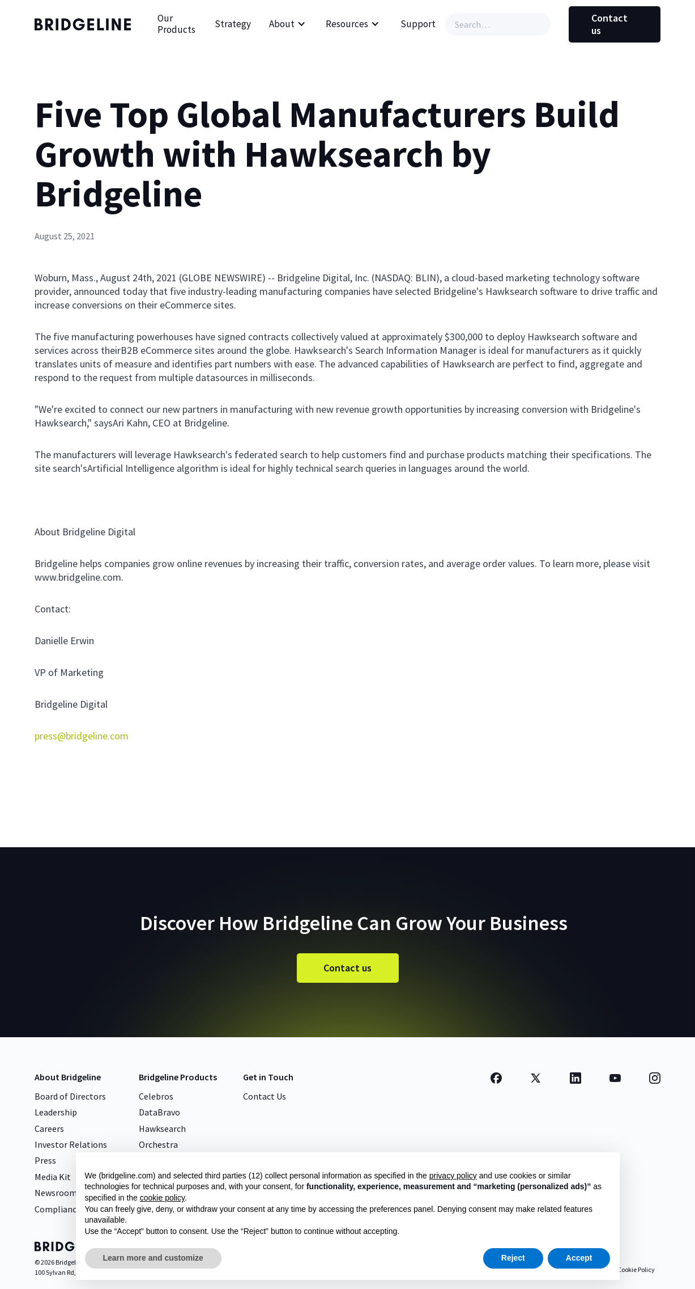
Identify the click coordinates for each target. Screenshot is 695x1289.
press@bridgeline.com (82, 735)
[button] (287, 24)
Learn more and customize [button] (153, 1257)
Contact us (609, 24)
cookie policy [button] (162, 1197)
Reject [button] (513, 1257)
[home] (86, 24)
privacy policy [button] (453, 1175)
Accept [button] (579, 1257)
